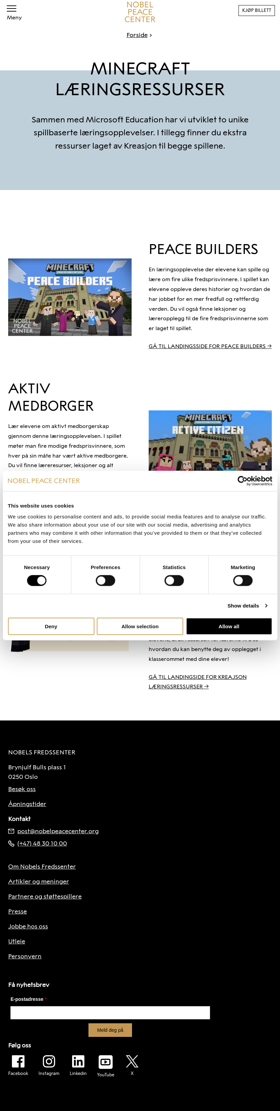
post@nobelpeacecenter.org (53, 831)
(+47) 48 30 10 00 (37, 843)
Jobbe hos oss (28, 926)
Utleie (16, 941)
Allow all (229, 626)
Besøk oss (22, 789)
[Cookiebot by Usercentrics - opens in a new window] (242, 481)
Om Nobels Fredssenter (42, 866)
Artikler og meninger (38, 881)
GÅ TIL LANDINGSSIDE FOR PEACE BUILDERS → (210, 346)
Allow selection (140, 626)
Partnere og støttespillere (45, 896)
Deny (51, 626)
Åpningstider (27, 804)
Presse (17, 911)
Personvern (25, 956)
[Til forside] (140, 12)
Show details (243, 606)
